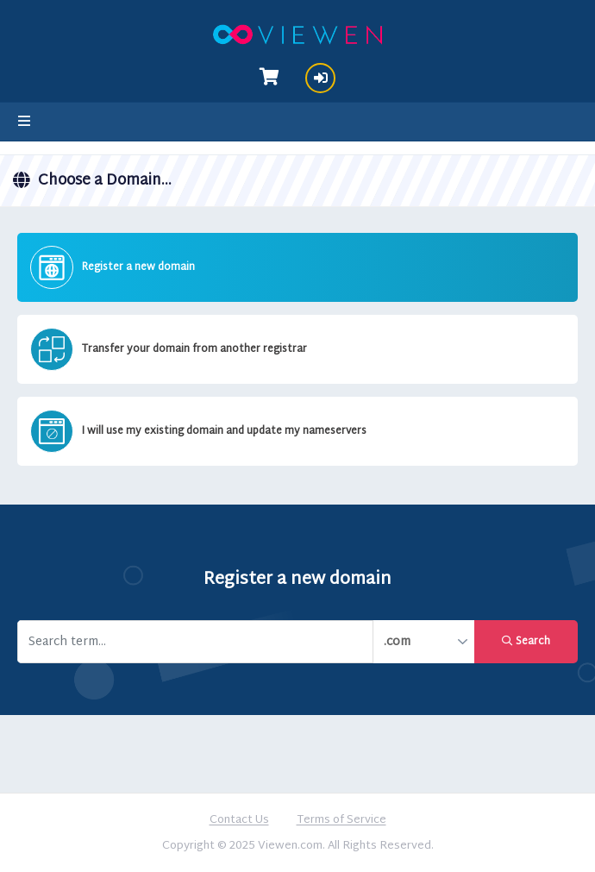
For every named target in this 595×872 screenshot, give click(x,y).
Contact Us (239, 821)
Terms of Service (341, 821)
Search (526, 641)
